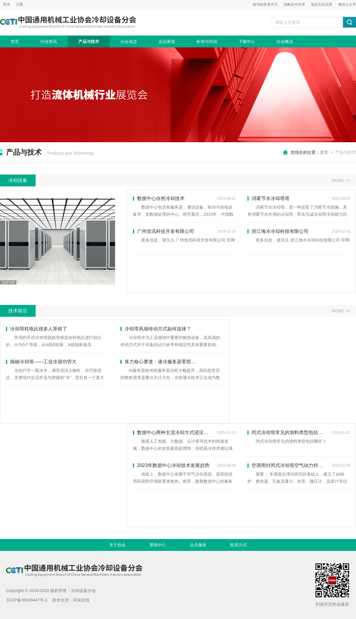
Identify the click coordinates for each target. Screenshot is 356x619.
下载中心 (247, 41)
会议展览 (166, 41)
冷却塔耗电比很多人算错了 (36, 328)
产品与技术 (88, 41)
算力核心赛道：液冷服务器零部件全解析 (165, 361)
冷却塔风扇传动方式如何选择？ (155, 328)
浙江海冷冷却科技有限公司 (298, 231)
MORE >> (341, 180)
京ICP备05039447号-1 (26, 600)
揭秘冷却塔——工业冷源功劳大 (41, 361)
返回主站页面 (321, 4)
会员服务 (198, 545)
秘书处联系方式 (265, 4)
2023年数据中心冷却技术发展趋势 (184, 465)
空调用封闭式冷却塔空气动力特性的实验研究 (298, 465)
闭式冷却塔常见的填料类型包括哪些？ (298, 432)
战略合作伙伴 (294, 4)
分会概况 (284, 41)
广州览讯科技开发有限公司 (184, 231)
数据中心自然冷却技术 (184, 198)
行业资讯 (48, 41)
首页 (15, 41)
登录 (6, 4)
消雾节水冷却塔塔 (298, 198)
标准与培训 (206, 41)
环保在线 (81, 600)
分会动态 (128, 41)
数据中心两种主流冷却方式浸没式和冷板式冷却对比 (184, 432)
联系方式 (238, 545)
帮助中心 (158, 545)
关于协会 (117, 545)
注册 (19, 4)
